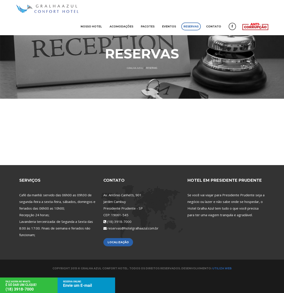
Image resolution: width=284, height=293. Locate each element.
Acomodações (121, 26)
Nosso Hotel (91, 26)
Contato (213, 26)
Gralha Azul (135, 68)
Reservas (191, 26)
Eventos (169, 26)
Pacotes (148, 26)
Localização (118, 242)
